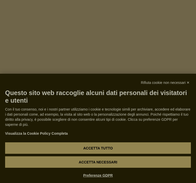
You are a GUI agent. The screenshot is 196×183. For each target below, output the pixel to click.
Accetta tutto (98, 148)
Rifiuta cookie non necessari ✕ (165, 83)
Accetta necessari (98, 162)
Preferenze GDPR (98, 175)
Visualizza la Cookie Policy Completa (36, 133)
